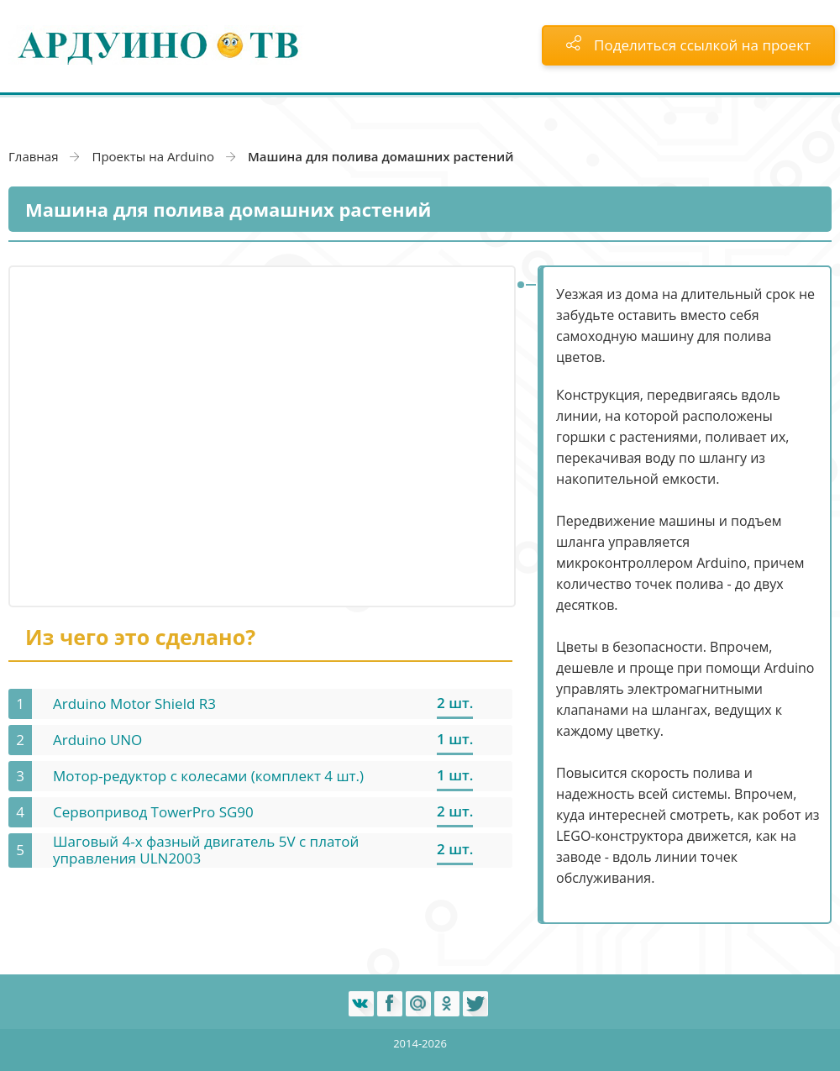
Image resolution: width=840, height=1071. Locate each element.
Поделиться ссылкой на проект (688, 45)
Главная (33, 156)
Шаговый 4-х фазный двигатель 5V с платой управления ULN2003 (206, 850)
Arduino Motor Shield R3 (134, 703)
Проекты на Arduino (153, 156)
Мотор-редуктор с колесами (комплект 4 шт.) (208, 775)
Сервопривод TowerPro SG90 (153, 812)
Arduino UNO (97, 739)
